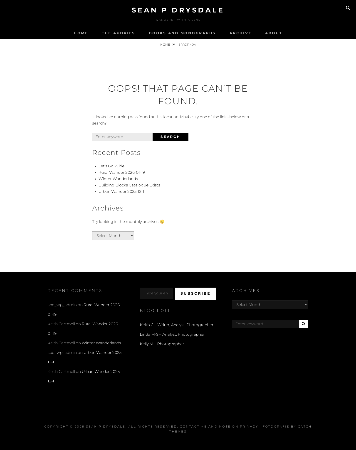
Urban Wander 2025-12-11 (122, 191)
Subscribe (195, 293)
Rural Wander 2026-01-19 (122, 172)
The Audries (118, 33)
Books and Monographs (182, 33)
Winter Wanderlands (118, 178)
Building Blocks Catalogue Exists (129, 185)
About (273, 33)
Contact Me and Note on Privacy (219, 426)
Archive (241, 33)
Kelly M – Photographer (162, 344)
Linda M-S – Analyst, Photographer (172, 334)
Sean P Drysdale (178, 10)
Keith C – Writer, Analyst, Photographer (176, 325)
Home (81, 33)
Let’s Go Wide (111, 166)
